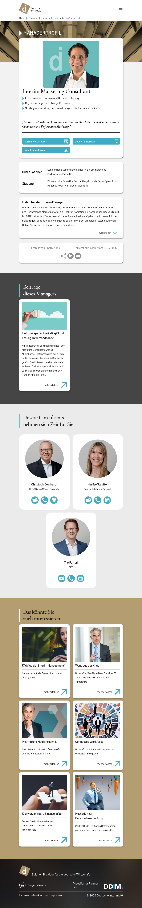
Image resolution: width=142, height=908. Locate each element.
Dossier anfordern (96, 141)
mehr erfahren (56, 383)
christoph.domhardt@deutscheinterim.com (35, 500)
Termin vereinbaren (46, 141)
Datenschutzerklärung (33, 895)
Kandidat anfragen (46, 150)
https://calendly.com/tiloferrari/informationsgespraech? (80, 578)
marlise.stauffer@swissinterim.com (88, 500)
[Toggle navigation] (120, 8)
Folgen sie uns (32, 885)
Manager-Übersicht (38, 18)
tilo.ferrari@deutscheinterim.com (61, 578)
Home (22, 18)
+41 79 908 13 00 (97, 500)
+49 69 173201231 (71, 578)
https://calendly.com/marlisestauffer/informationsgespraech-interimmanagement (107, 500)
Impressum (57, 895)
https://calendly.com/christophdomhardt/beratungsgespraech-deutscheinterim (54, 500)
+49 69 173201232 (44, 500)
